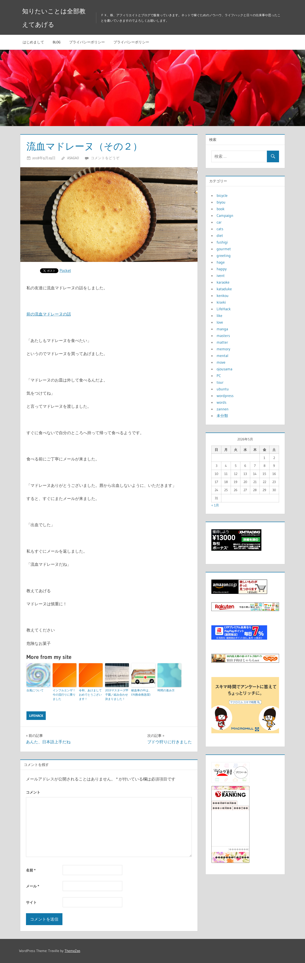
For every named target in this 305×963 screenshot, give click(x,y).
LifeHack (36, 715)
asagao (73, 158)
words (221, 402)
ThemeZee (72, 950)
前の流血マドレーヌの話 (48, 313)
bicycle (222, 195)
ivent (221, 275)
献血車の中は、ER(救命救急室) (141, 692)
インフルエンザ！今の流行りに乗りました (64, 694)
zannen (223, 409)
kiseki (221, 302)
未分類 (222, 415)
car (219, 222)
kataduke (224, 288)
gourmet (224, 248)
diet (220, 235)
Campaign (225, 215)
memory (223, 348)
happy (222, 268)
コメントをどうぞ (105, 158)
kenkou (223, 295)
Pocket (65, 270)
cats (220, 228)
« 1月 (215, 505)
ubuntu (223, 389)
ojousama (224, 369)
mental (222, 355)
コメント (33, 792)
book (220, 208)
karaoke (223, 282)
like (219, 315)
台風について (35, 690)
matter (222, 342)
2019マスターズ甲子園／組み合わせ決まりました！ (116, 694)
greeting (224, 255)
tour (220, 382)
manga (222, 328)
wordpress (225, 395)
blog (57, 42)
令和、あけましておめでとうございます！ (90, 694)
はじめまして (33, 42)
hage (221, 262)
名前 (31, 870)
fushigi (222, 242)
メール (32, 886)
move (221, 362)
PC (219, 375)
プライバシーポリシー (87, 42)
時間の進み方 (166, 690)
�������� (238, 849)
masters (223, 335)
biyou (221, 202)
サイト (31, 902)
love (220, 322)
